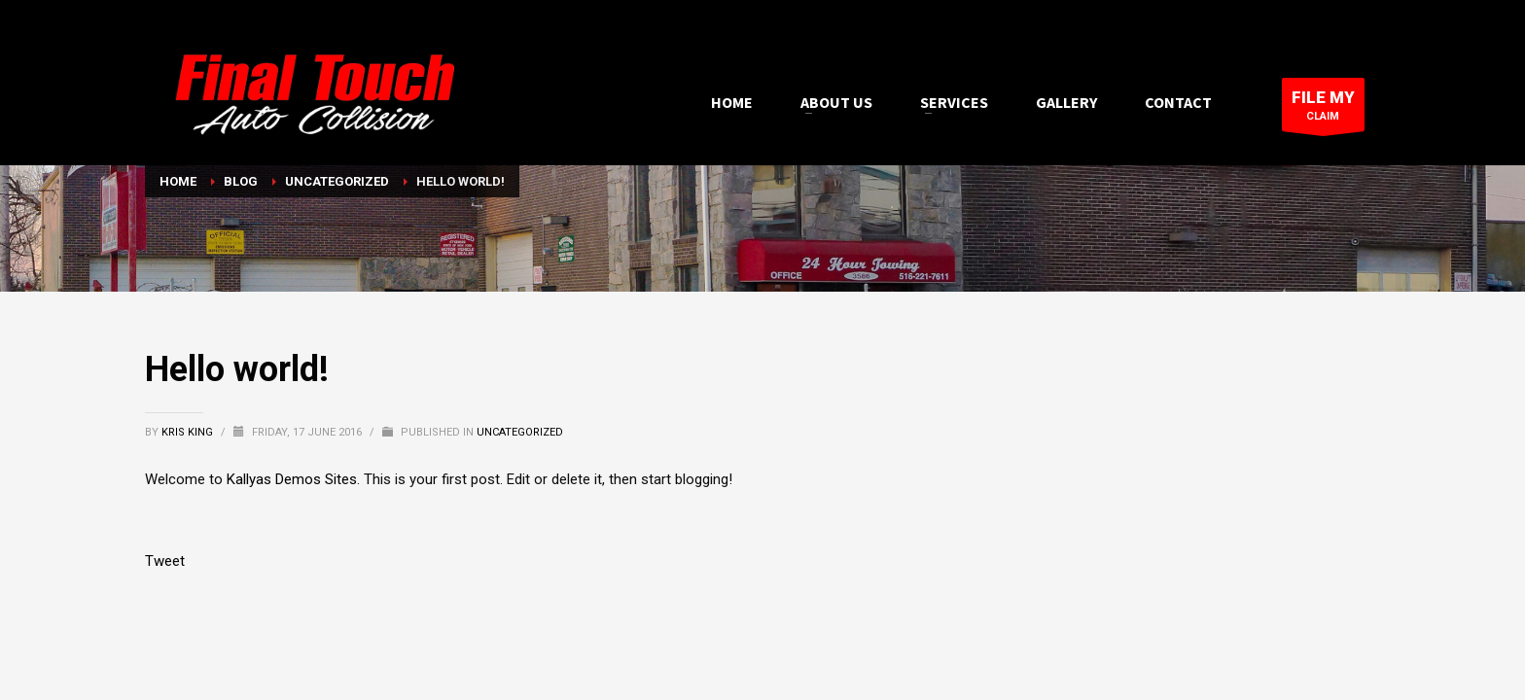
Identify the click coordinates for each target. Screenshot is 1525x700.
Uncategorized (520, 432)
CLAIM (1323, 109)
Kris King (188, 432)
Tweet (165, 561)
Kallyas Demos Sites (292, 479)
